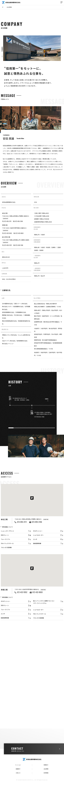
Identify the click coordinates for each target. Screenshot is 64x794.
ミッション (18, 765)
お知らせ (18, 773)
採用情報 (46, 773)
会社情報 (46, 769)
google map (5, 219)
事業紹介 (46, 765)
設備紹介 (18, 769)
